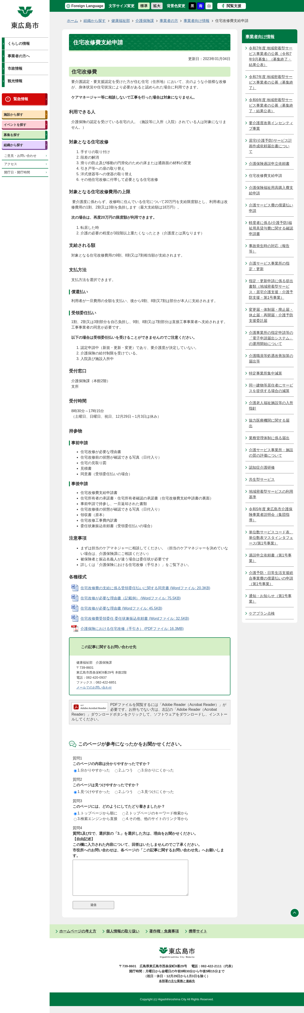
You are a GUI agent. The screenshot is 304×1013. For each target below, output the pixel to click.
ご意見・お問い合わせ (20, 155)
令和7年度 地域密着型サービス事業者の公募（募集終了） (271, 82)
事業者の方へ (19, 56)
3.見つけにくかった (156, 792)
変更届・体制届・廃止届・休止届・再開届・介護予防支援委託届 (271, 315)
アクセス (10, 164)
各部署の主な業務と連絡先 (177, 988)
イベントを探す (15, 125)
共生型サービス (262, 479)
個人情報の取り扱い (122, 938)
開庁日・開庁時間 (17, 172)
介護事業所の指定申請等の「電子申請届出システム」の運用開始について (271, 338)
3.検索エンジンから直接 (95, 819)
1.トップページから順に (95, 813)
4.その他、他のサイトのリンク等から (155, 819)
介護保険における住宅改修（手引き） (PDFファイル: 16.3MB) (132, 629)
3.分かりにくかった (156, 770)
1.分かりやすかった (92, 770)
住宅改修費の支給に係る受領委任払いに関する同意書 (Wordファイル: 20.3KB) (145, 588)
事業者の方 (169, 21)
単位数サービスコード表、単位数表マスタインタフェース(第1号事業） (271, 537)
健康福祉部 (120, 21)
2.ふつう (124, 770)
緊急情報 (20, 99)
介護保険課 (144, 21)
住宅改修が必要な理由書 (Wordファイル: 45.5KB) (121, 608)
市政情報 (15, 68)
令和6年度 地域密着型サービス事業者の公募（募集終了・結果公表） (271, 105)
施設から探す (13, 114)
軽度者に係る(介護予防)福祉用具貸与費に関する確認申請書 (271, 228)
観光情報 (15, 81)
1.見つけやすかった (92, 792)
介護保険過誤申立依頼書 (269, 164)
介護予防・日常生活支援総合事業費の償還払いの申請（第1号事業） (271, 578)
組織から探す (13, 145)
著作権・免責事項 (164, 938)
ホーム (72, 21)
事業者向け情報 (196, 21)
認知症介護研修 (262, 467)
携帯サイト (198, 938)
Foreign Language (87, 6)
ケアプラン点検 (262, 613)
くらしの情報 (19, 43)
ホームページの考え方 (77, 938)
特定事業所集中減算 (265, 373)
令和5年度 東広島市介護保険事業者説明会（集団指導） (270, 514)
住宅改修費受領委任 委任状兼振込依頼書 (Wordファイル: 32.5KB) (134, 618)
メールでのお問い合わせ (94, 687)
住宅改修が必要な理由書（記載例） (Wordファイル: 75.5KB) (130, 598)
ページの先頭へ (294, 919)
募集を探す (12, 135)
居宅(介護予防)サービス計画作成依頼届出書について (270, 146)
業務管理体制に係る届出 (269, 438)
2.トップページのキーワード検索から (155, 813)
